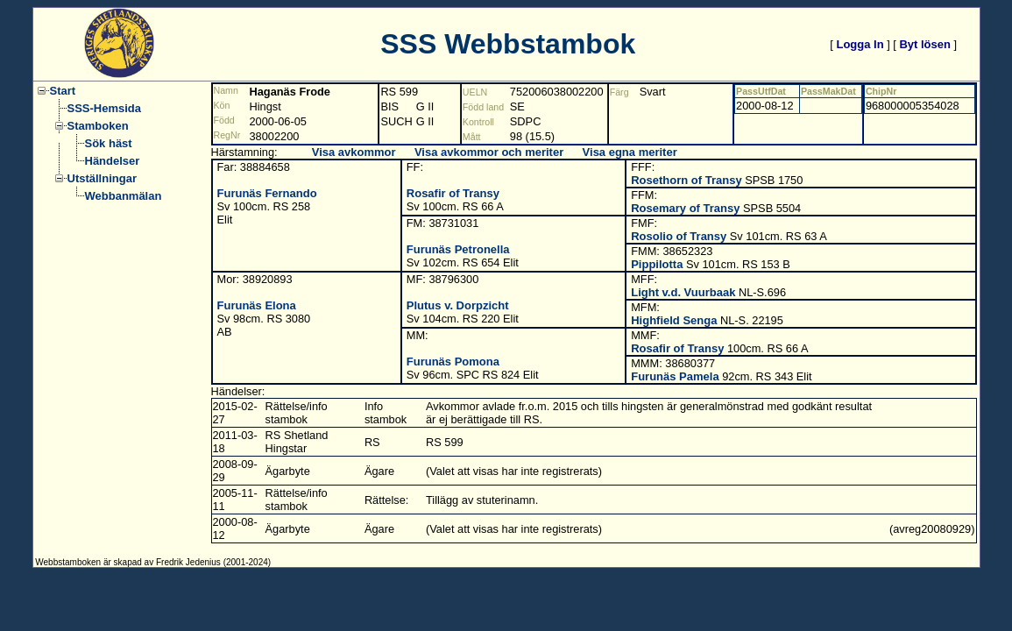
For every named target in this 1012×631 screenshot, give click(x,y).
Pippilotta (657, 264)
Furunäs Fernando (267, 193)
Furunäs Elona (256, 305)
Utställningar (102, 178)
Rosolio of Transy (678, 236)
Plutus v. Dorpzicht (458, 305)
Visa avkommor (354, 152)
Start (63, 90)
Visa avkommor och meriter (488, 152)
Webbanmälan (123, 195)
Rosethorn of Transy (686, 180)
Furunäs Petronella (458, 249)
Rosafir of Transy (453, 193)
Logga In (859, 44)
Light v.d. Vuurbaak (683, 292)
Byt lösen (925, 44)
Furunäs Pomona (453, 361)
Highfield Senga (674, 320)
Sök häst (108, 143)
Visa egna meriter (630, 152)
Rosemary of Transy (685, 208)
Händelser (112, 160)
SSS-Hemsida (104, 108)
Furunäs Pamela (674, 376)
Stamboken (98, 125)
